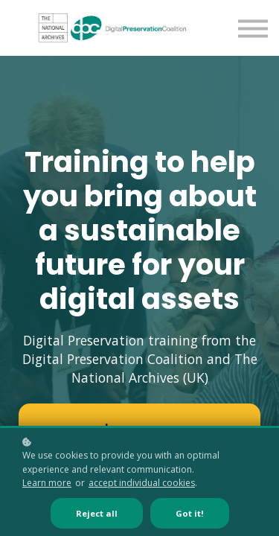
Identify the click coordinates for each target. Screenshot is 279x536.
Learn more (46, 482)
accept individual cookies (142, 482)
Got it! (190, 513)
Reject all (97, 513)
